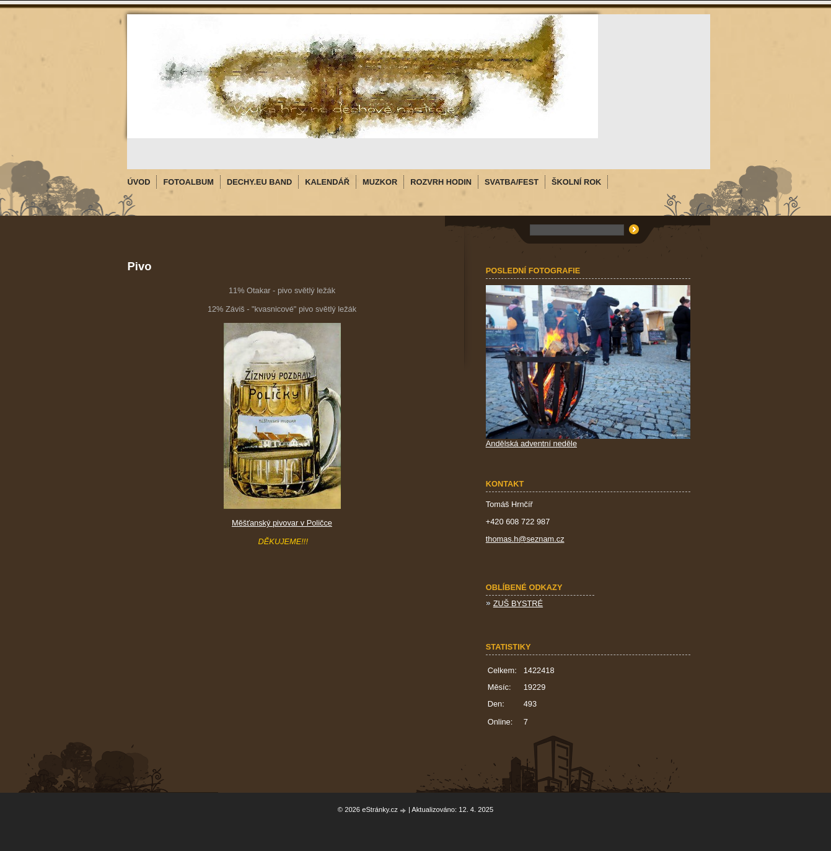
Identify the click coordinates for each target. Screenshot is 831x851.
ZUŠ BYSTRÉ (518, 603)
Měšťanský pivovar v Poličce (282, 522)
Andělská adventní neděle (531, 443)
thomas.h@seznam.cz (525, 539)
